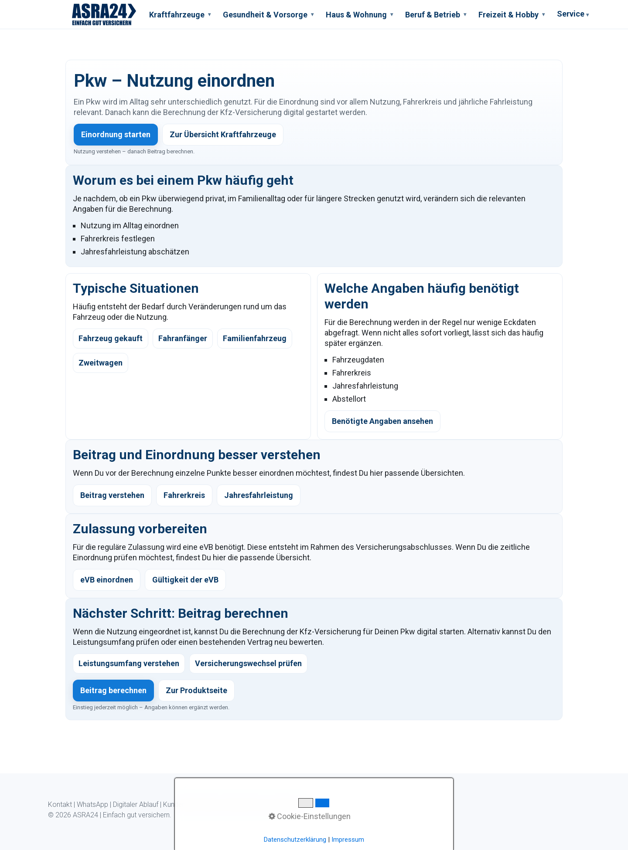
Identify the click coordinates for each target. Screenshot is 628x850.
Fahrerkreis (184, 495)
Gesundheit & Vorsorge (268, 14)
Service (573, 15)
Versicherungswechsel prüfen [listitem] (248, 663)
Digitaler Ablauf (135, 804)
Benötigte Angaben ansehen (382, 421)
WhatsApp (92, 804)
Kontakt (60, 804)
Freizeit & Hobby (511, 14)
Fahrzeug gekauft (110, 338)
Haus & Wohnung (359, 14)
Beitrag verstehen (112, 495)
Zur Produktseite (196, 690)
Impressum (285, 804)
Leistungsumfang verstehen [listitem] (128, 663)
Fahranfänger (182, 338)
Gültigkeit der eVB (185, 579)
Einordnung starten (115, 134)
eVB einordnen (106, 579)
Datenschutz (244, 804)
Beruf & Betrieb (435, 14)
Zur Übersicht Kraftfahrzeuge (223, 134)
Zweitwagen (100, 362)
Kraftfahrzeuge (180, 14)
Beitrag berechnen (113, 690)
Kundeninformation (192, 804)
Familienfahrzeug (255, 338)
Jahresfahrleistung (258, 495)
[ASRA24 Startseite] (104, 14)
